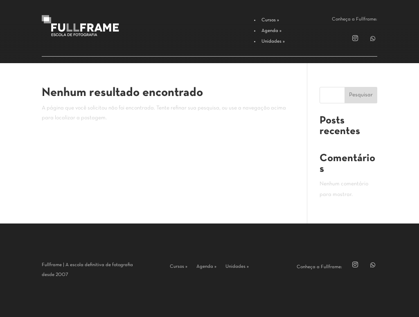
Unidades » (237, 267)
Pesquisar (361, 95)
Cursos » (178, 267)
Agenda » (206, 267)
